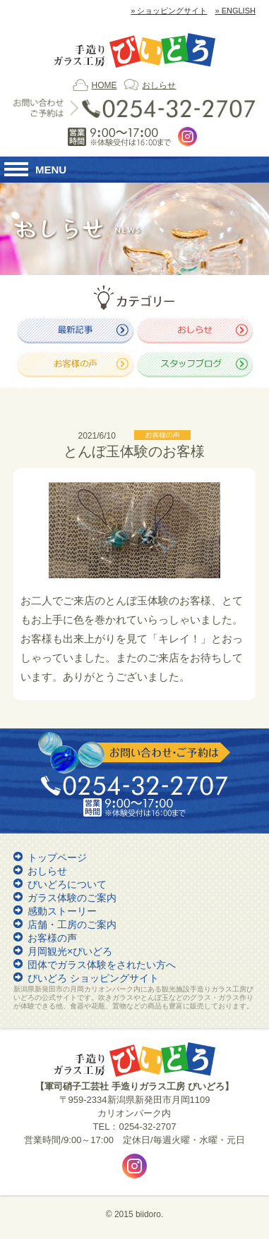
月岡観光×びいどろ (70, 951)
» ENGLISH (235, 10)
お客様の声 (52, 938)
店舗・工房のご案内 (72, 924)
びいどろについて (67, 884)
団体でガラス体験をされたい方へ (102, 964)
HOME (103, 85)
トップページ (57, 857)
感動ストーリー (62, 911)
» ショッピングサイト (169, 10)
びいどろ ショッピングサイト (93, 978)
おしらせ (159, 85)
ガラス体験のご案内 (72, 897)
